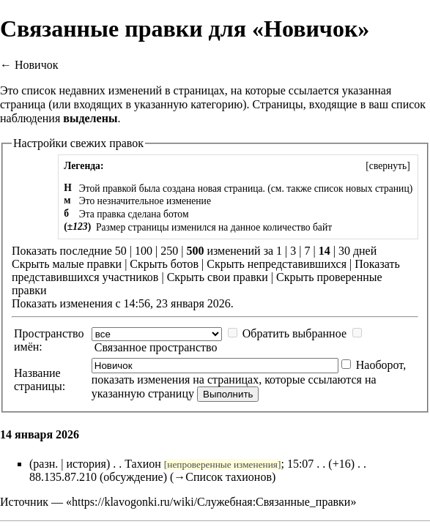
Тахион (143, 463)
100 (143, 250)
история (86, 463)
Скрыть (30, 264)
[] (387, 165)
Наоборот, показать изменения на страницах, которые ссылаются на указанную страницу (249, 379)
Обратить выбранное (294, 333)
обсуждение (133, 477)
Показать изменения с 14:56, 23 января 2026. (123, 303)
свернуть (388, 165)
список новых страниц (361, 188)
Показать (377, 264)
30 (344, 250)
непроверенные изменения (222, 464)
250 (169, 250)
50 (121, 250)
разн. (45, 463)
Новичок (37, 65)
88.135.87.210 (63, 477)
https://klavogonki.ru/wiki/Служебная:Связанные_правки (211, 502)
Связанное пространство (156, 347)
